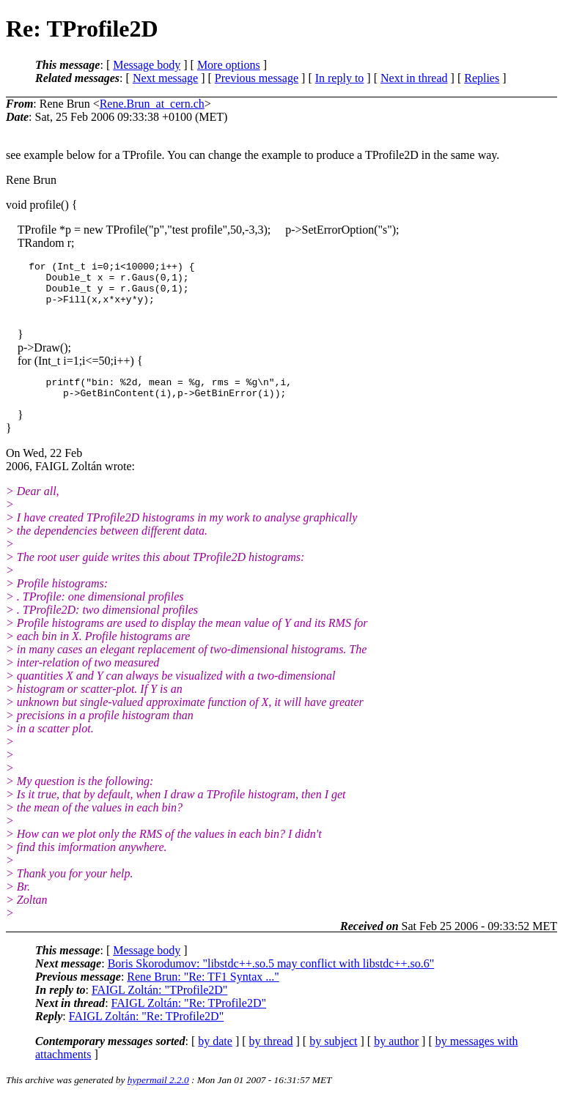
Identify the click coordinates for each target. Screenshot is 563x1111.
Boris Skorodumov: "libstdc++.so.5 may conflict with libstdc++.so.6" (271, 976)
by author (396, 1054)
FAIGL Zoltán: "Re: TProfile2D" (188, 1016)
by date (215, 1054)
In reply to (339, 78)
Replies (481, 78)
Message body (146, 65)
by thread (271, 1054)
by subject (333, 1054)
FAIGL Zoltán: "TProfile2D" (159, 1003)
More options (228, 65)
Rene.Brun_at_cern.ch (152, 103)
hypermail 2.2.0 (158, 1093)
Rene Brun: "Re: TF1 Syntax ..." (203, 990)
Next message (165, 78)
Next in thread (414, 78)
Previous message (256, 78)
